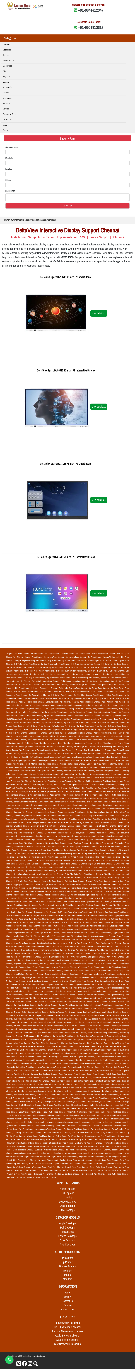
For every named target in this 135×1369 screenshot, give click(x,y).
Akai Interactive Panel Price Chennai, (89, 1143)
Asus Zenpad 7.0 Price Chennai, (90, 753)
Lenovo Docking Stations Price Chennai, (91, 1029)
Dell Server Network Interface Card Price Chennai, (106, 671)
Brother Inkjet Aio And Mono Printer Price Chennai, (33, 891)
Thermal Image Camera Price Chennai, (108, 891)
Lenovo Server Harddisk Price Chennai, (28, 808)
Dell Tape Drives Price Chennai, (53, 674)
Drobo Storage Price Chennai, (77, 1105)
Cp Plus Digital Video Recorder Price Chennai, (55, 1084)
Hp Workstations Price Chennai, (64, 726)
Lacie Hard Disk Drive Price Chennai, (74, 943)
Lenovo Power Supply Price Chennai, (103, 850)
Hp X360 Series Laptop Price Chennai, (21, 719)
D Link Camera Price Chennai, (106, 981)
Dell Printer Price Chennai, (16, 1039)
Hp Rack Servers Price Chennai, (38, 726)
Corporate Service (10, 114)
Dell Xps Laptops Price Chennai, (19, 681)
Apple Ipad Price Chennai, (79, 736)
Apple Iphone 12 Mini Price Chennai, (52, 991)
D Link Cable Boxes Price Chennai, (69, 871)
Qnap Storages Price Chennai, (78, 936)
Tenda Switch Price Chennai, (117, 1174)
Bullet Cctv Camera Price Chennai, (55, 1070)
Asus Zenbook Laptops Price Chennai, (114, 757)
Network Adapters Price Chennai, (82, 1057)
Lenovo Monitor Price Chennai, (102, 915)
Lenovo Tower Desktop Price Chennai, (86, 678)
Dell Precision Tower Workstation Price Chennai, (75, 912)
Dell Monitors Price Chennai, (29, 684)
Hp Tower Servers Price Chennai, (58, 698)
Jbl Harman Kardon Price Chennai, (19, 822)
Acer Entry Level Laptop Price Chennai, (38, 784)
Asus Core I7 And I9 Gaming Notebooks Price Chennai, (48, 788)
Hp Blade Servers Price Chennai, (84, 998)
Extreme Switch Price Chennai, (72, 1108)
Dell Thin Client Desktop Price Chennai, (89, 695)
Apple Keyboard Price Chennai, (84, 833)
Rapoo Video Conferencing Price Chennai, (79, 1115)
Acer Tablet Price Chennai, (57, 1046)
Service (6, 109)
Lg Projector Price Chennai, (49, 929)
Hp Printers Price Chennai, (104, 743)
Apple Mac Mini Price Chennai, (85, 729)
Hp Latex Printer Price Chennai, (64, 995)
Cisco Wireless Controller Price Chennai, (30, 846)
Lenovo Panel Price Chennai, (117, 839)
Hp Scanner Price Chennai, (118, 726)
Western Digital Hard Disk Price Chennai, (22, 1067)
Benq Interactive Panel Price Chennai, (47, 1115)
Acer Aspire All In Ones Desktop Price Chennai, (50, 1043)
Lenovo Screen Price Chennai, (110, 846)
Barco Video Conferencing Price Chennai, (112, 1115)
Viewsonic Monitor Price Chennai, (39, 946)
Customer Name (11, 147)
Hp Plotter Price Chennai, (95, 853)
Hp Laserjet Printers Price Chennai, (60, 746)
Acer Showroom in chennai (67, 1344)
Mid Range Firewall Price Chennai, (53, 964)
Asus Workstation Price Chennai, (77, 1153)
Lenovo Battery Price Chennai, (30, 709)
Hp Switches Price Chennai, (102, 674)
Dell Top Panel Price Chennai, (85, 977)
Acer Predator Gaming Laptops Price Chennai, (45, 1039)
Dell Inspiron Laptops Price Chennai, (59, 977)
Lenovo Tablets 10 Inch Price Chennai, (102, 764)
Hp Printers (67, 1262)
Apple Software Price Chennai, (62, 795)
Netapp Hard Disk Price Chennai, (89, 1012)
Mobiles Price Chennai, (85, 898)
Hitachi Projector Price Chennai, (31, 939)
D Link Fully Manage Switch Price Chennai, (77, 777)
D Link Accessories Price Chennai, (64, 864)
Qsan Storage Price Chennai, (30, 1112)
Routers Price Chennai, (96, 1074)
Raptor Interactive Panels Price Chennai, (73, 1077)
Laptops (6, 45)
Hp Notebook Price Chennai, (97, 1001)
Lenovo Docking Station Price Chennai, (52, 843)
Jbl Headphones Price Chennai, (112, 822)
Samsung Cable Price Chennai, (116, 795)
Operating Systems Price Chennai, (73, 1060)
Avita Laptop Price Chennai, (18, 1022)
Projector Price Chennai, (59, 981)
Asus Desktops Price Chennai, (62, 743)
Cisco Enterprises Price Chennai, (72, 781)
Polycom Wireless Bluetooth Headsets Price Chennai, (26, 1050)
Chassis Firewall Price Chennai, (94, 960)
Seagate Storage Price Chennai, (50, 1101)
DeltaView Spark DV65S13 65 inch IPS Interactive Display (66, 557)
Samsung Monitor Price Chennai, (80, 733)
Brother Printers (67, 1266)
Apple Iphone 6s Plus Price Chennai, (45, 857)
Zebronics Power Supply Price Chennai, (113, 767)
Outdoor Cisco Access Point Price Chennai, (102, 781)
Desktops (7, 50)
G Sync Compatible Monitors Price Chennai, (98, 815)
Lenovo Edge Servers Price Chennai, (83, 1046)
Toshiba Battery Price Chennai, (81, 712)
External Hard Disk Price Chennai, (116, 1063)
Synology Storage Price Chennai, (31, 977)
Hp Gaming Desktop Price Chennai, (90, 1036)
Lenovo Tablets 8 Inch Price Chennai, (107, 760)
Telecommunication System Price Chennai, (112, 1057)
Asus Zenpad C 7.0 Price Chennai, (115, 753)
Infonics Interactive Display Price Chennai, (111, 1139)
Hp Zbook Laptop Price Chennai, (116, 1036)
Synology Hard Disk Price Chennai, (44, 1074)
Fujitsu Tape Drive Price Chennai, (115, 1122)
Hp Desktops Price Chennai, (52, 722)
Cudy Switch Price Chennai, (46, 1177)
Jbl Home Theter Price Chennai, (116, 819)
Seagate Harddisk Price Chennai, (26, 953)
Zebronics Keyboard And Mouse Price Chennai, (32, 815)
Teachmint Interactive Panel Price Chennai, (87, 1170)
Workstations (8, 61)
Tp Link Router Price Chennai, (117, 1074)
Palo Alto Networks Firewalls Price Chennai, (103, 1094)
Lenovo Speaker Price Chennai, (76, 850)
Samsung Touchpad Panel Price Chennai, (22, 798)
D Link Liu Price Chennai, (105, 874)
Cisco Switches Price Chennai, (48, 943)
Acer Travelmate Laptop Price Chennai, (89, 988)
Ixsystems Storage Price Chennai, (100, 1101)
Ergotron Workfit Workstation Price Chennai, (105, 943)
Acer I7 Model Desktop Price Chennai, (45, 922)
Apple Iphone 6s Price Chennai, (19, 857)
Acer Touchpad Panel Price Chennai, (99, 805)
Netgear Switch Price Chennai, (82, 1081)
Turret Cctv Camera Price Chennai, (108, 1081)
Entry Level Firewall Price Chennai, (81, 964)
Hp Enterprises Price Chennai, (93, 929)
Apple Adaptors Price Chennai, (114, 702)
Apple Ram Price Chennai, (60, 1081)
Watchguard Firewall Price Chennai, (91, 967)
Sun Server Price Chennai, (48, 1005)
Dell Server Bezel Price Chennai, (77, 667)
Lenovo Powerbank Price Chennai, (69, 877)
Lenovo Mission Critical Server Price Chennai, (46, 850)
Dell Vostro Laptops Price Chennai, (27, 664)
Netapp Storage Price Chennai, (75, 1101)
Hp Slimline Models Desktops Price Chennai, (80, 722)
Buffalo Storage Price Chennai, (30, 1105)
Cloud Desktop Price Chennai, (82, 981)
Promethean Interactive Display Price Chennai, (63, 1122)
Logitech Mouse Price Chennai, (49, 1015)
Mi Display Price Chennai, (46, 1008)
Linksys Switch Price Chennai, (93, 1163)
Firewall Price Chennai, (78, 957)
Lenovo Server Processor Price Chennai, (66, 815)
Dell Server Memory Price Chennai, (50, 667)
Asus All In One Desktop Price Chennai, (41, 908)
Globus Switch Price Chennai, (116, 1170)
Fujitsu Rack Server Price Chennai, (37, 1156)
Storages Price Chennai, (69, 767)
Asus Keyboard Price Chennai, (68, 908)
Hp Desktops (67, 1232)
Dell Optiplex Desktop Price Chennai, (104, 681)
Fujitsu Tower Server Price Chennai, (65, 1156)
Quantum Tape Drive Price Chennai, (20, 1125)
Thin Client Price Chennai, (101, 1129)
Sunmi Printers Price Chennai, (91, 1063)
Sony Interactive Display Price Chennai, (30, 1122)
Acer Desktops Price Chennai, (71, 719)
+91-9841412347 (90, 10)
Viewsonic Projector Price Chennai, (100, 946)
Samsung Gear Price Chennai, (43, 905)
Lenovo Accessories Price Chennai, (37, 705)
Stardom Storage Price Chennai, (69, 960)
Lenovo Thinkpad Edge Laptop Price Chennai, (85, 895)
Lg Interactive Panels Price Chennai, (32, 836)
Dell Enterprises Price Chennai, (116, 929)
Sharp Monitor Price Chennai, (99, 1150)
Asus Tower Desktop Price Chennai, (110, 746)
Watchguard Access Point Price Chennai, (48, 1167)
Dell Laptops (67, 1193)
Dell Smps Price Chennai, (75, 881)
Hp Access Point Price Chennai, (108, 860)
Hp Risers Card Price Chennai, (45, 812)
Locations (7, 120)
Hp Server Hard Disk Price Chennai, (88, 808)
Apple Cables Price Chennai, (86, 836)
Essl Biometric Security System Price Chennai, (46, 1091)
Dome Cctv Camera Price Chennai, (27, 1070)
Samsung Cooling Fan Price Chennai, (89, 795)
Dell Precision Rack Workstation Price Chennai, (111, 912)
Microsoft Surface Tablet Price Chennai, (45, 774)
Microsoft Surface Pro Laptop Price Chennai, (95, 660)
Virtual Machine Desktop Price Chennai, (40, 960)
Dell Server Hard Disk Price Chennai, (115, 664)
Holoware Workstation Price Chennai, (71, 1022)
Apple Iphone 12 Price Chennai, (26, 991)
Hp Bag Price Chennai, (117, 919)
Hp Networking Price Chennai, (99, 798)
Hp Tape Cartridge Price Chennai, (116, 984)
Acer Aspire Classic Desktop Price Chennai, (86, 1043)
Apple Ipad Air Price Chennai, (105, 974)
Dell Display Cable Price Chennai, (28, 881)
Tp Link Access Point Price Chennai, (20, 1032)
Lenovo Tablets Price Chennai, (55, 736)
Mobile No (9, 158)
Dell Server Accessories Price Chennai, (86, 664)
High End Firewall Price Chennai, (26, 964)
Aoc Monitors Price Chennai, (56, 895)
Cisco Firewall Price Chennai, (106, 964)
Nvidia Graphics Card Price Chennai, (45, 653)
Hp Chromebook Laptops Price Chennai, (40, 871)
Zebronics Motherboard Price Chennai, (79, 791)
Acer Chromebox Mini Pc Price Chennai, (30, 1046)
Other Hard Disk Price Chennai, (70, 1019)
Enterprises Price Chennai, (71, 929)
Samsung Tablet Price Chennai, (19, 905)
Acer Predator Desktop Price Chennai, (77, 922)
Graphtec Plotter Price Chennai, (70, 1146)
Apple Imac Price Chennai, (63, 729)
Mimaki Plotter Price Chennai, (45, 1146)
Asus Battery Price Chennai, (17, 898)
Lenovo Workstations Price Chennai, (54, 684)
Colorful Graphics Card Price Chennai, (76, 653)
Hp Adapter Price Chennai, (105, 698)
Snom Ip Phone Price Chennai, (47, 1060)
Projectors (67, 1258)
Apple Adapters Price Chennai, (106, 705)
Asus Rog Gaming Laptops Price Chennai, (22, 760)
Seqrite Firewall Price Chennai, (25, 1101)
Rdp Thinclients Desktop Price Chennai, (29, 833)
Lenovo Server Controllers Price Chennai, (70, 802)
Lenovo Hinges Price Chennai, (102, 843)
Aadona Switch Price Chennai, (101, 1105)
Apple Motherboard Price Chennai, (111, 836)
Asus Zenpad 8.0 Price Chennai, (65, 753)
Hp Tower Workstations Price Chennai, (92, 726)
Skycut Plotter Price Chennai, (101, 1167)
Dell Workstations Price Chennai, (52, 691)
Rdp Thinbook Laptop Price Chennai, (62, 660)
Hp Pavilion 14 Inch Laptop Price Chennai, (79, 860)
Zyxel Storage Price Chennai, (54, 1105)
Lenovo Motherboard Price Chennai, (58, 833)
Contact (6, 130)
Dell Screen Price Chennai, (114, 740)
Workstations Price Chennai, (36, 984)
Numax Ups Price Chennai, (44, 1174)
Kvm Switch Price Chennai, (24, 1019)
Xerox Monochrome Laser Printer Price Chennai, (64, 939)
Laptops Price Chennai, (97, 957)
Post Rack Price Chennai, (118, 802)
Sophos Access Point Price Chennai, (67, 1163)
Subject (8, 180)
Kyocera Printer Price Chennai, (30, 1053)
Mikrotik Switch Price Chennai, (74, 1094)
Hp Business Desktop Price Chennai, (70, 853)
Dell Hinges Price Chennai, (38, 740)
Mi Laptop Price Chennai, (25, 1008)
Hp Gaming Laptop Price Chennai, (54, 950)
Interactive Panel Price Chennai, (19, 1115)
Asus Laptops (67, 1206)
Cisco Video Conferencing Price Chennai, (50, 1125)
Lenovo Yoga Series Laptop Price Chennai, (106, 774)
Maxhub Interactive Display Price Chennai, (41, 1139)
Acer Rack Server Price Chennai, (77, 970)
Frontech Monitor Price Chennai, (116, 1143)
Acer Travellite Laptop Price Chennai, (52, 1067)
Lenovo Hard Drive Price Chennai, (41, 877)
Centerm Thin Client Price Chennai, (86, 1132)
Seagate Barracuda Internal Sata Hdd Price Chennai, (52, 822)
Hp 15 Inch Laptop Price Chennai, (27, 950)
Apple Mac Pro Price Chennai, (41, 729)
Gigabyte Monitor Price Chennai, (52, 1153)
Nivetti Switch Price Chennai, (26, 1170)
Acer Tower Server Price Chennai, (19, 781)
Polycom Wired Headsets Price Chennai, (113, 1046)
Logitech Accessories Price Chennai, (21, 1015)
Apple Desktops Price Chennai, (26, 929)
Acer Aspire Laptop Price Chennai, (27, 998)
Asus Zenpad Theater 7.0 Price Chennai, (36, 753)
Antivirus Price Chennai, (28, 1063)
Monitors (6, 82)
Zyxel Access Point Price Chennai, (77, 1129)
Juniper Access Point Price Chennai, (49, 1129)
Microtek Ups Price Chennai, (38, 981)
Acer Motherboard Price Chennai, (47, 805)
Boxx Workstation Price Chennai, (26, 1153)
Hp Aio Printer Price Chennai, (117, 967)
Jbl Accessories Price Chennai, (45, 912)
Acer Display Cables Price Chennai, (52, 798)
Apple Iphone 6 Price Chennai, (117, 853)
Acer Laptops (68, 1210)
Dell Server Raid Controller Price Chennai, (71, 671)
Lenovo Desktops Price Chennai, (31, 715)
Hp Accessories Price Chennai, (82, 698)
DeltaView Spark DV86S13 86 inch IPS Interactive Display (66, 370)
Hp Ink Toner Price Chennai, (38, 795)
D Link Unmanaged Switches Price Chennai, (96, 864)
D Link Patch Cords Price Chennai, (97, 871)
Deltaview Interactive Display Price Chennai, (76, 1139)
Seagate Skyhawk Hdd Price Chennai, (66, 819)
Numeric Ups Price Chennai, (53, 881)
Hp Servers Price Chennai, (35, 698)
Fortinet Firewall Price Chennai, (104, 653)
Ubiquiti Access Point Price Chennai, (114, 1125)
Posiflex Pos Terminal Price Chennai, (91, 995)
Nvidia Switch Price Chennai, (25, 1094)
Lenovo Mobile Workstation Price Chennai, (73, 1008)
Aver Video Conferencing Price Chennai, (88, 1119)
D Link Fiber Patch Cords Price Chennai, (80, 874)
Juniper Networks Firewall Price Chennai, (41, 1098)
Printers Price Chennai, (84, 743)
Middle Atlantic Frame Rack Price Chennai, (42, 764)
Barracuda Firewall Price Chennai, (70, 1098)
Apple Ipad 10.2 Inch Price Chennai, (27, 884)
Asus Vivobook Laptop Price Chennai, (49, 902)
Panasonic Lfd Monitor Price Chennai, (39, 829)
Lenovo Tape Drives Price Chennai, (47, 933)
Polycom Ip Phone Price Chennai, (20, 1174)
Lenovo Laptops (67, 1201)
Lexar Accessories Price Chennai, (80, 826)
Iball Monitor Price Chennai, (76, 1150)
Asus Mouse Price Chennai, (91, 908)
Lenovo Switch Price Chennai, (78, 991)
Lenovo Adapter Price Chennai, (54, 709)
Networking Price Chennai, (59, 1057)
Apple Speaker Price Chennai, (43, 839)
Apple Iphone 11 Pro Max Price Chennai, (34, 919)
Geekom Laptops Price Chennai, (67, 1174)
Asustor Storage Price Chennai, (49, 1094)
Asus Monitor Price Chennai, (77, 884)
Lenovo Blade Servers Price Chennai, (108, 922)
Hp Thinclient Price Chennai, (96, 919)
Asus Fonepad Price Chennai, (113, 905)
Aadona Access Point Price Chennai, (114, 1112)
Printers (6, 71)
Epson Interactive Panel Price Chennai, (54, 1170)
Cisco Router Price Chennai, (58, 846)
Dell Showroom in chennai (67, 1327)
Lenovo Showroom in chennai (67, 1331)
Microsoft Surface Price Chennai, (73, 764)
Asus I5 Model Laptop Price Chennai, (85, 757)
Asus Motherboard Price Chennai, (115, 908)
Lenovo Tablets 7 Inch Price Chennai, (78, 760)
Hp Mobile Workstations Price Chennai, (103, 884)
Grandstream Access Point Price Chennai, (101, 1136)
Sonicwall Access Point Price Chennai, (21, 1177)
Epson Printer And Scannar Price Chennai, (23, 970)
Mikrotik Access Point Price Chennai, (41, 1136)
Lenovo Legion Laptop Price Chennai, (105, 991)
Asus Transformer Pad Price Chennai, (98, 750)
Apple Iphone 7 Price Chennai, (72, 857)
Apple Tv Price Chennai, (23, 860)
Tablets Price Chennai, (115, 695)
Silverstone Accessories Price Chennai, (29, 1026)
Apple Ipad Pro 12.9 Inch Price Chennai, (107, 736)
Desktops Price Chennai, (38, 733)
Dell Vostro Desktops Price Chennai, (82, 684)
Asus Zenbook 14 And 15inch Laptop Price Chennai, (83, 902)
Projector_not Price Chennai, (29, 791)
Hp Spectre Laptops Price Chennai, (78, 867)
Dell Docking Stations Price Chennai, (61, 1029)
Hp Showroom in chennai (67, 1323)
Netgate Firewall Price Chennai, (93, 1174)
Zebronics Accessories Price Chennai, (72, 812)
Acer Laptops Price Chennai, (48, 719)
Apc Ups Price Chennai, (103, 733)
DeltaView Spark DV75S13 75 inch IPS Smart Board (65, 463)
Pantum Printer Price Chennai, (118, 1019)
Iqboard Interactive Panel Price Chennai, (58, 1143)
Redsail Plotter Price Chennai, (77, 1167)
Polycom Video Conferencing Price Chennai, (50, 915)
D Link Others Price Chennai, (25, 867)
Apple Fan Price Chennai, (106, 833)
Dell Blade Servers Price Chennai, (19, 1001)
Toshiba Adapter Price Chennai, (106, 712)
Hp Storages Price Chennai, (35, 678)
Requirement (10, 190)
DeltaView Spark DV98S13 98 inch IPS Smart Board (65, 277)
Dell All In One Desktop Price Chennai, (83, 788)
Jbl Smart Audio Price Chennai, (92, 819)
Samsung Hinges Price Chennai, (66, 926)
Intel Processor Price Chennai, (46, 1019)
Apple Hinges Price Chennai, (67, 839)
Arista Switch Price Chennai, (25, 1108)
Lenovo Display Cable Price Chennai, (21, 843)
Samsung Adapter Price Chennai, (58, 702)
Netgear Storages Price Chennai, (103, 936)
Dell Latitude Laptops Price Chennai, (46, 681)
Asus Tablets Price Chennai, (72, 750)
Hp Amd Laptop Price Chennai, (103, 867)
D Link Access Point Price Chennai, (50, 867)
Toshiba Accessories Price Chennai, (54, 712)
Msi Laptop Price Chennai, (98, 950)
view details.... (99, 313)
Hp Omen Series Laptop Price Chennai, (55, 664)
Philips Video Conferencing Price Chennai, (83, 1112)
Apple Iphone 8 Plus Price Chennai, (27, 936)
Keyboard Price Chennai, (23, 812)
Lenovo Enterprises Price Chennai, (20, 933)
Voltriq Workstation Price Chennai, (20, 1146)
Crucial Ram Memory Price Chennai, (74, 1053)
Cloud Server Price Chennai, (101, 970)
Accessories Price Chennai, (114, 691)
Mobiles (67, 1271)
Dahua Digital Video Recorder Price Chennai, (92, 1084)
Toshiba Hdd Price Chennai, (101, 1091)
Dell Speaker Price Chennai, (97, 802)
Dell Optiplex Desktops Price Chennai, (73, 688)
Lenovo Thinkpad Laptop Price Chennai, (46, 750)
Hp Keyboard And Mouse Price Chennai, (45, 777)
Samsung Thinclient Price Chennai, (28, 1132)
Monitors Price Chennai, (34, 657)
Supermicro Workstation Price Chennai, (50, 1150)
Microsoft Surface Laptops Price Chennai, (43, 888)
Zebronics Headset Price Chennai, (107, 791)
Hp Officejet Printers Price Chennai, (32, 746)
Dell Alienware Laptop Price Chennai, (75, 681)
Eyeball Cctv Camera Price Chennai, (82, 1070)
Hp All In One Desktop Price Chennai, (42, 853)
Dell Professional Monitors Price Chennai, (113, 998)
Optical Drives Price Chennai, (51, 953)
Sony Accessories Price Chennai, (105, 709)
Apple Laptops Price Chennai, (18, 729)
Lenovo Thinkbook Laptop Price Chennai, (103, 1032)
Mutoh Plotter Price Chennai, (117, 1146)
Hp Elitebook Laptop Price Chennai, (115, 715)
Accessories (7, 88)
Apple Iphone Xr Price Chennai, (81, 974)
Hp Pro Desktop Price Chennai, (64, 1036)
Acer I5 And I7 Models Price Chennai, (103, 784)
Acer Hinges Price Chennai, (76, 798)
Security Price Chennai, (104, 1067)
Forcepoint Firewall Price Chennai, (97, 1098)
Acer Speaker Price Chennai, (72, 805)
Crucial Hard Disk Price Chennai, (38, 1081)
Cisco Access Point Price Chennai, (46, 781)
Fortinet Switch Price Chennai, (54, 1112)
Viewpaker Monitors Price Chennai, (28, 736)
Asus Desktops (67, 1240)
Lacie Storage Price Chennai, (106, 826)
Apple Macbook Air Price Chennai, (111, 729)
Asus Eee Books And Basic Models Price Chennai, (25, 757)
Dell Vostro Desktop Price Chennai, (45, 688)
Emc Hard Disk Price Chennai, (25, 1005)
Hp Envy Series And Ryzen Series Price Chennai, (54, 988)
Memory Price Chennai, (51, 1053)
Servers (6, 55)
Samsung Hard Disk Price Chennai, (20, 1077)
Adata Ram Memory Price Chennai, (72, 1074)
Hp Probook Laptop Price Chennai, (88, 715)
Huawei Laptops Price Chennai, (40, 1163)
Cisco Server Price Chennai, (25, 943)
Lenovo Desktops (67, 1236)
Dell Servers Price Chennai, (99, 688)
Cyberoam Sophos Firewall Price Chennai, (34, 967)
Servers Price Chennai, (58, 733)
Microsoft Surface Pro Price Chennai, (75, 774)
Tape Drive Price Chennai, (92, 1122)
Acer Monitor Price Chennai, (108, 788)
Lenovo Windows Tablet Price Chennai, (21, 771)
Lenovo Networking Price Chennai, (56, 957)
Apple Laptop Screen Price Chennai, (84, 846)
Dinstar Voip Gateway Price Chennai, (21, 1060)
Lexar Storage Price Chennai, (109, 977)
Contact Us (67, 1301)
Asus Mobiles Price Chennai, (66, 905)
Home (67, 1292)
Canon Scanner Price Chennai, (41, 926)
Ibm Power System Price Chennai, (43, 1022)
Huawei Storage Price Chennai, (19, 1167)
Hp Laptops (67, 1197)
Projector (7, 77)
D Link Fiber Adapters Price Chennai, (50, 874)
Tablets (6, 93)
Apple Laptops (67, 1189)
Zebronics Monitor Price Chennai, (20, 805)
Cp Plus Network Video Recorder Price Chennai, (44, 1088)
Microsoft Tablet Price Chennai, (98, 881)
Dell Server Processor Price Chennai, (21, 667)
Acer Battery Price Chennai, (83, 705)
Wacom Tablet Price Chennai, (102, 1008)
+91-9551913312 (90, 27)
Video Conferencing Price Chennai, (20, 915)
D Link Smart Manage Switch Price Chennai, (67, 919)
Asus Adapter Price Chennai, (40, 898)
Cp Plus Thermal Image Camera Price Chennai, (111, 777)
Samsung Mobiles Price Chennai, (116, 902)
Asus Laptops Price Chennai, (85, 746)
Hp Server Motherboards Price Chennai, (56, 998)
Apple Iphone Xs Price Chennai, (57, 974)
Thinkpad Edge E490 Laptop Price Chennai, (30, 660)
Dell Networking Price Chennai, (30, 957)
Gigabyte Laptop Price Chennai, (72, 1160)
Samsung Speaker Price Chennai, (64, 967)
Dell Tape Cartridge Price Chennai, (20, 988)
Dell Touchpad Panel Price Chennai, (89, 740)
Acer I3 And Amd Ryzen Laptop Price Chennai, (71, 784)
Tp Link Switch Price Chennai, (68, 1063)
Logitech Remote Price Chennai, (99, 1015)
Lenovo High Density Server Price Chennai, (43, 767)
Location (8, 169)
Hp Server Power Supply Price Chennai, (98, 1005)
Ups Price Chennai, (95, 657)
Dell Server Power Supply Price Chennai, (40, 671)
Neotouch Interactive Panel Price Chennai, (102, 1160)
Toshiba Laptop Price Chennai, (94, 1019)
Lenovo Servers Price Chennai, (95, 719)
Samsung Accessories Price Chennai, (87, 702)
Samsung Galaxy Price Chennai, (108, 771)
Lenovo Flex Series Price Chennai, (38, 995)
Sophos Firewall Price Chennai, (116, 1163)
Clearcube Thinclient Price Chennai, (57, 1132)
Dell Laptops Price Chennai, (76, 657)
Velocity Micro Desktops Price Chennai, (22, 1160)
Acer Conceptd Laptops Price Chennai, (77, 1039)
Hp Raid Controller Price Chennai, (100, 812)
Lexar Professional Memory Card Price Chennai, (49, 826)
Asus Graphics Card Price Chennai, (20, 912)
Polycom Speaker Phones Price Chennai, (62, 1050)
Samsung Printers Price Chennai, (51, 760)
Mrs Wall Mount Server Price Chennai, (77, 953)
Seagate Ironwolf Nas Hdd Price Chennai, (97, 829)
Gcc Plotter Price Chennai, (94, 1146)
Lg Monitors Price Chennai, (100, 888)
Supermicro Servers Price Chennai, (92, 1156)
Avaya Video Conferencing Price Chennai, (56, 1119)
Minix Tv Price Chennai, (35, 895)
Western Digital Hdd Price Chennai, (86, 822)
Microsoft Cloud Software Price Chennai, (79, 771)
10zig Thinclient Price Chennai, (113, 1132)
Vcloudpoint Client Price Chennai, (50, 771)
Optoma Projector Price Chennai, (109, 1070)
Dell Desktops (67, 1227)
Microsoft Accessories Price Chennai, (74, 888)
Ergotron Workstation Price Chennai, (61, 984)
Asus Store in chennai (67, 1340)
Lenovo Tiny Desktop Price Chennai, (114, 678)
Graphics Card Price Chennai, (18, 653)
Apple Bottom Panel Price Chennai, (60, 836)
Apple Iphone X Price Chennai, (54, 936)
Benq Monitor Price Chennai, (79, 915)
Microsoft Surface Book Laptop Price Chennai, (31, 1012)
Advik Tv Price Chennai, (116, 957)
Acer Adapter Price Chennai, (61, 705)
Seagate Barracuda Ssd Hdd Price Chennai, (34, 819)
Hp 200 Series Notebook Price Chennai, (59, 715)
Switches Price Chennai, (47, 1063)
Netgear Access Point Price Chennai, (49, 1032)
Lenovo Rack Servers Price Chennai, (27, 722)
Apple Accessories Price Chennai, (32, 702)
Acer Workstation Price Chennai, (99, 1022)
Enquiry (6, 125)
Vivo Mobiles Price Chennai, (106, 898)
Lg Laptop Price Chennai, (48, 1160)
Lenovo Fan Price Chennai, (78, 843)
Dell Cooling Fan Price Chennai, (79, 674)
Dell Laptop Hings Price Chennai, (62, 740)
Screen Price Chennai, (93, 939)
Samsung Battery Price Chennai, (80, 709)
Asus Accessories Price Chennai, (116, 895)
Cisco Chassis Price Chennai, (74, 1015)
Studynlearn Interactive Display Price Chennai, (24, 1143)
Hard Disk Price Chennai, (89, 767)
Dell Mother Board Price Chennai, (37, 743)
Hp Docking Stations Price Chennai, (32, 1029)
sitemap (42, 1356)
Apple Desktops (67, 1223)
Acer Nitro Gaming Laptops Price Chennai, (108, 1039)
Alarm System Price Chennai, (110, 1088)
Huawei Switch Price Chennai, (48, 1108)
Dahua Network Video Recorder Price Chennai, (80, 1088)
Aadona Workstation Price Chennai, (20, 1150)
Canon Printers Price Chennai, (51, 970)
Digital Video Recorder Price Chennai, (103, 1077)
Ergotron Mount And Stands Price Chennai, (69, 946)
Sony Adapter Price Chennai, (29, 712)
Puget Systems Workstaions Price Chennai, (107, 1153)
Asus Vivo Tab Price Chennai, (89, 905)
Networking (8, 98)
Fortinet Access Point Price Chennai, (70, 1136)
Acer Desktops (67, 1244)
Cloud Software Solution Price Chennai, (29, 974)
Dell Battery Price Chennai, (62, 695)
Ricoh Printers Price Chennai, (76, 1032)
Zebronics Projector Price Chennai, (81, 1067)
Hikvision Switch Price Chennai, (45, 1077)
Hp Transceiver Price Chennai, (59, 678)
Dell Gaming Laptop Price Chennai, (63, 1012)
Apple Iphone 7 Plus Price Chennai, (98, 857)
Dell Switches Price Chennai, (95, 877)
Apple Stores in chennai (67, 1335)
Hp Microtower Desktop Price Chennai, (71, 1001)
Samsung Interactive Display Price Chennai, (103, 1060)
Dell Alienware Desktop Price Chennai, (38, 1036)
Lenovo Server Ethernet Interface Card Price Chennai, (34, 802)
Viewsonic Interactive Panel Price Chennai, (23, 1119)
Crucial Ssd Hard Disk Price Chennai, (33, 1057)
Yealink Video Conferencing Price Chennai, (84, 1125)
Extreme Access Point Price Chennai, (20, 1129)
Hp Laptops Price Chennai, (54, 657)
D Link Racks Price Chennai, (25, 874)
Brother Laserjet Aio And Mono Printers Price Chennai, (73, 891)
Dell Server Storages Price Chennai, (105, 667)
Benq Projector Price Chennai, (63, 898)
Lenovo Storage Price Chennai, (100, 933)
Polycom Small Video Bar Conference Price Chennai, (97, 1050)
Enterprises (7, 66)
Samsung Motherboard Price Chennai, (94, 926)
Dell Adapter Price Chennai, (39, 695)
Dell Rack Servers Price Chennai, (26, 691)
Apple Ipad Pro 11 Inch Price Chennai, (48, 860)
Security (6, 104)
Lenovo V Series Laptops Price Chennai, (34, 864)
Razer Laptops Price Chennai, (117, 1156)
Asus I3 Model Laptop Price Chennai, (57, 757)
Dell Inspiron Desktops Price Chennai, (111, 684)
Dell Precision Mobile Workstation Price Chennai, (84, 691)
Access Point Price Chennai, (117, 1029)
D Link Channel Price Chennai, (44, 1001)
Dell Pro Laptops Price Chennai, (77, 1091)
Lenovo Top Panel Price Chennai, (92, 839)
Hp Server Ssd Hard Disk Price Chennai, (59, 808)
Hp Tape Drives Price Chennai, (53, 884)
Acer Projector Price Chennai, (52, 791)
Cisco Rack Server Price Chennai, (104, 953)
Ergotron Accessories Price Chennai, (89, 984)
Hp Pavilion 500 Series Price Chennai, (112, 722)
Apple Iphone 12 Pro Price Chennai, (115, 1012)
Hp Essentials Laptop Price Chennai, (103, 1053)
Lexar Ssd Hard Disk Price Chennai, (67, 829)
